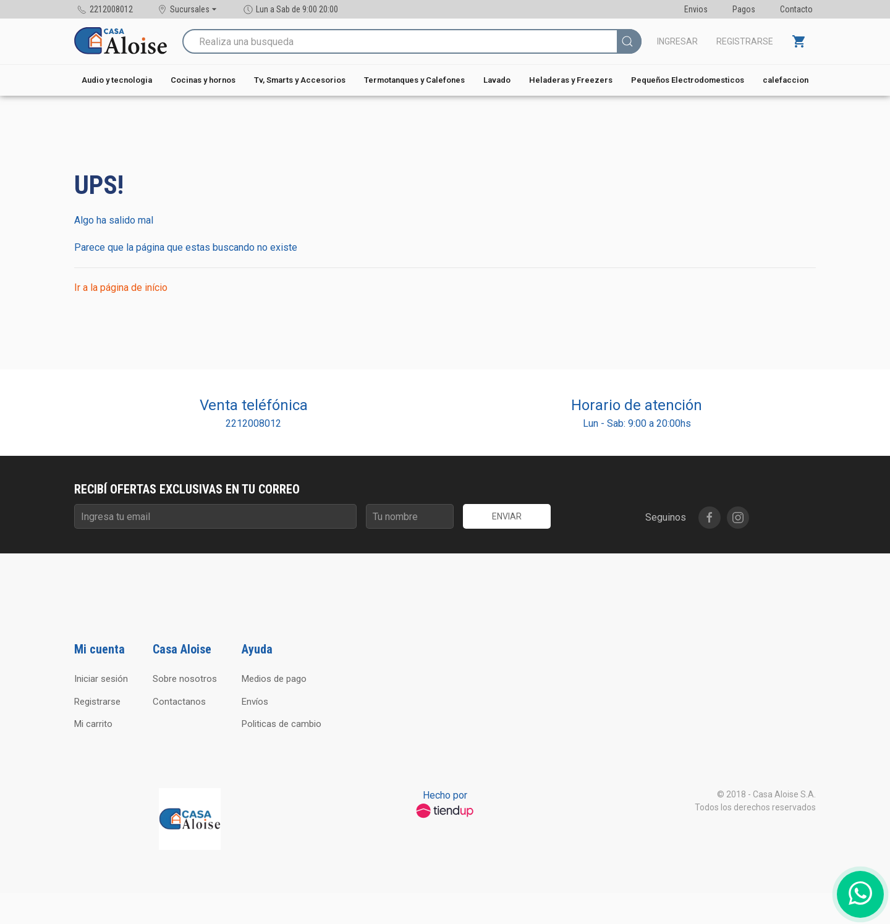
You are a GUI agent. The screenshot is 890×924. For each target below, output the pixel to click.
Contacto (796, 9)
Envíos (255, 701)
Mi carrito (93, 723)
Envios (696, 9)
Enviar (507, 516)
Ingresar (677, 41)
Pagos (743, 9)
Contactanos (179, 701)
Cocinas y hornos (203, 80)
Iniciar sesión (101, 678)
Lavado (497, 80)
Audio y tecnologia (117, 80)
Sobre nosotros (185, 678)
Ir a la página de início (120, 287)
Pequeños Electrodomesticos (687, 80)
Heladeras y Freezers (570, 80)
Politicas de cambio (281, 723)
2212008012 (253, 423)
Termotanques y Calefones (414, 80)
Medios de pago (274, 678)
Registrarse (744, 41)
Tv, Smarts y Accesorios (299, 80)
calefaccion (785, 80)
